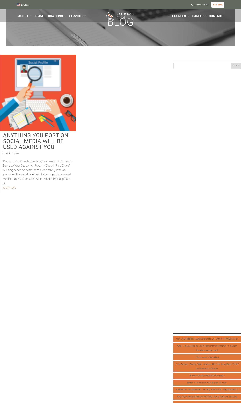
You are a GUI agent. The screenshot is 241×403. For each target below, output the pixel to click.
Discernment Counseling (207, 357)
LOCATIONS (54, 16)
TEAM (39, 16)
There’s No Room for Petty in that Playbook (207, 382)
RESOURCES (177, 16)
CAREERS (198, 16)
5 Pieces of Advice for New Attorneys (207, 375)
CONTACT (216, 16)
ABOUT (23, 16)
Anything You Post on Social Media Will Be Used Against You (35, 141)
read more (9, 187)
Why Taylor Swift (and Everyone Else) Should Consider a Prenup (207, 396)
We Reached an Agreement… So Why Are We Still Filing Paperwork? (207, 389)
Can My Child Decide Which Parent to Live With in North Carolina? (207, 339)
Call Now (217, 4)
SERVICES (76, 16)
